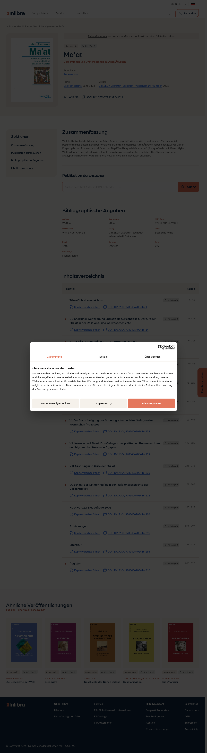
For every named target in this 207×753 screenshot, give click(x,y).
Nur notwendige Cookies (55, 403)
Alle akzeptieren (151, 403)
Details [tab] (103, 356)
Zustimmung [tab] (54, 356)
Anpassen (104, 403)
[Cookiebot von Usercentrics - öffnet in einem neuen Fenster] (160, 347)
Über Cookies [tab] (153, 356)
